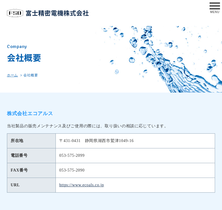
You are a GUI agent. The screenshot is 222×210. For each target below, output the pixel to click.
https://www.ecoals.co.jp (81, 185)
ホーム (12, 75)
